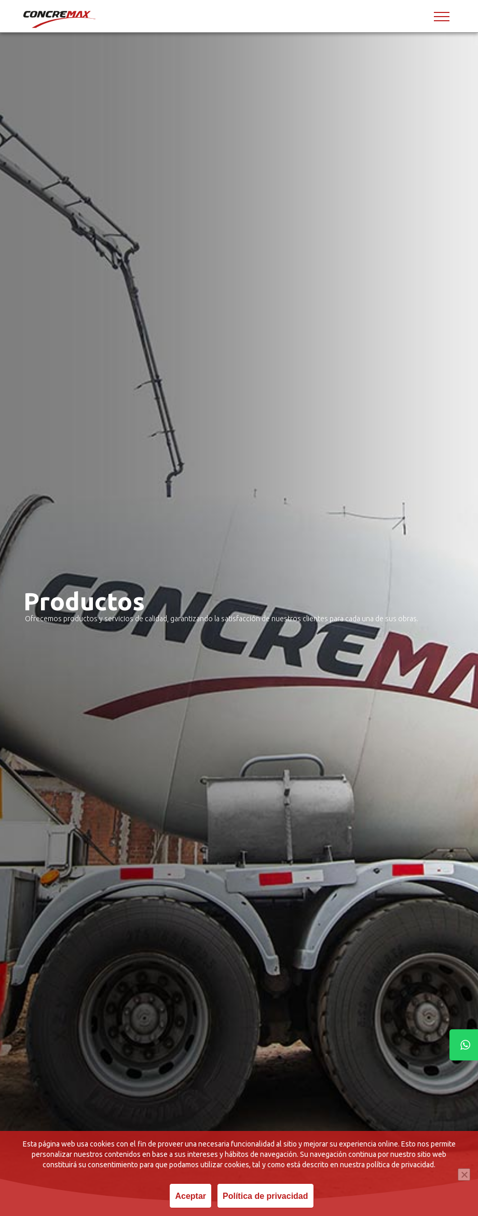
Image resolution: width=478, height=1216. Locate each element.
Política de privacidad (265, 1196)
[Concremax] (60, 19)
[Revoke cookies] (464, 1174)
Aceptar (190, 1196)
